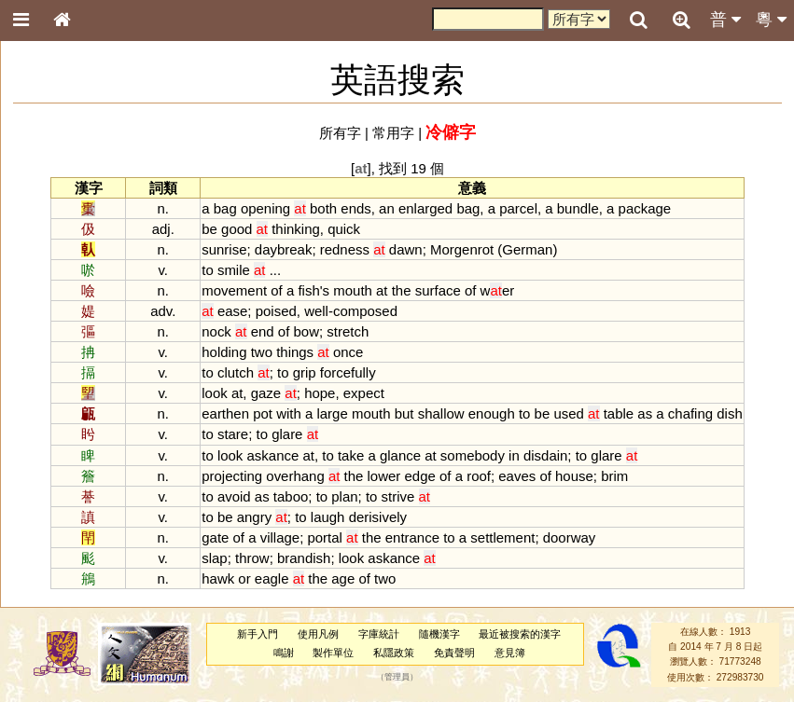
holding (224, 352)
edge (420, 476)
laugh (328, 517)
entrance (412, 537)
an (387, 208)
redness (344, 249)
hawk (218, 578)
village (279, 537)
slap (214, 558)
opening (265, 208)
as (644, 413)
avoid (234, 496)
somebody (472, 455)
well (316, 311)
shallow (441, 413)
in (514, 455)
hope (319, 393)
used (568, 413)
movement (234, 290)
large (331, 413)
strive (398, 496)
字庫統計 (378, 634)
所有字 (340, 133)
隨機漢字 (439, 634)
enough (491, 413)
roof (479, 476)
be (209, 229)
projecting (232, 476)
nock (216, 331)
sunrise (224, 249)
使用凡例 (318, 634)
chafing (690, 413)
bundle (578, 208)
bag (225, 208)
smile (233, 270)
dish (729, 413)
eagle (272, 578)
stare (232, 434)
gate (215, 537)
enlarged (425, 208)
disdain (545, 455)
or (244, 578)
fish (308, 290)
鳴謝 (283, 652)
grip (304, 372)
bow (306, 331)
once (348, 352)
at (381, 290)
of (276, 290)
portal (324, 537)
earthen (225, 413)
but (404, 413)
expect (363, 393)
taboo (290, 496)
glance (400, 455)
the (401, 290)
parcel (518, 208)
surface (438, 290)
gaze (266, 393)
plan (344, 496)
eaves (517, 476)
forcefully (348, 372)
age (343, 578)
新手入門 (257, 634)
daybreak (284, 249)
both (323, 208)
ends (355, 208)
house (574, 476)
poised (276, 311)
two (261, 352)
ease (232, 311)
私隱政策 (393, 652)
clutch (235, 372)
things (294, 352)
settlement (502, 537)
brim (614, 476)
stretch (348, 331)
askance (273, 455)
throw (252, 558)
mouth (352, 290)
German (527, 249)
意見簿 (510, 652)
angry (254, 517)
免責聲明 (454, 652)
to (207, 270)
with (288, 413)
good (236, 229)
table (619, 413)
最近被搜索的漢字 (520, 634)
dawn (406, 249)
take (351, 455)
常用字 (393, 133)
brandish (303, 558)
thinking (296, 229)
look (214, 393)
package (645, 208)
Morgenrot (462, 249)
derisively (378, 517)
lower (384, 476)
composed (365, 311)
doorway (569, 537)
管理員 (397, 676)
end (262, 331)
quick (343, 229)
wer (498, 290)
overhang (295, 476)
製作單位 (333, 652)
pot (262, 413)
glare (287, 434)
